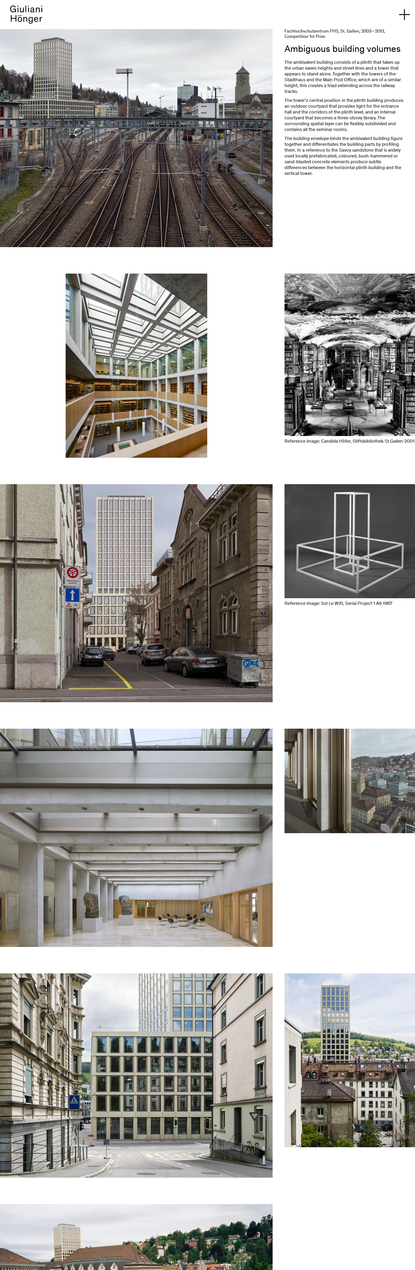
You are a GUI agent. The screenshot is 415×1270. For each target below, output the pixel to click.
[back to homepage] (26, 17)
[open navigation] (404, 14)
